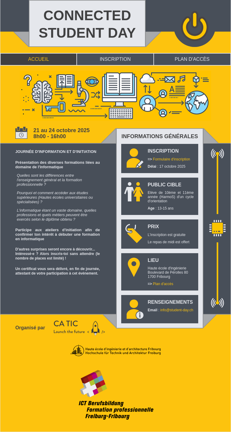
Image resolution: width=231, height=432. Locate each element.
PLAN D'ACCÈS (192, 59)
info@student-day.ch (176, 310)
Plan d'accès (163, 284)
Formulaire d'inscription (171, 159)
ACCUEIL (38, 59)
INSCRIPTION (115, 59)
